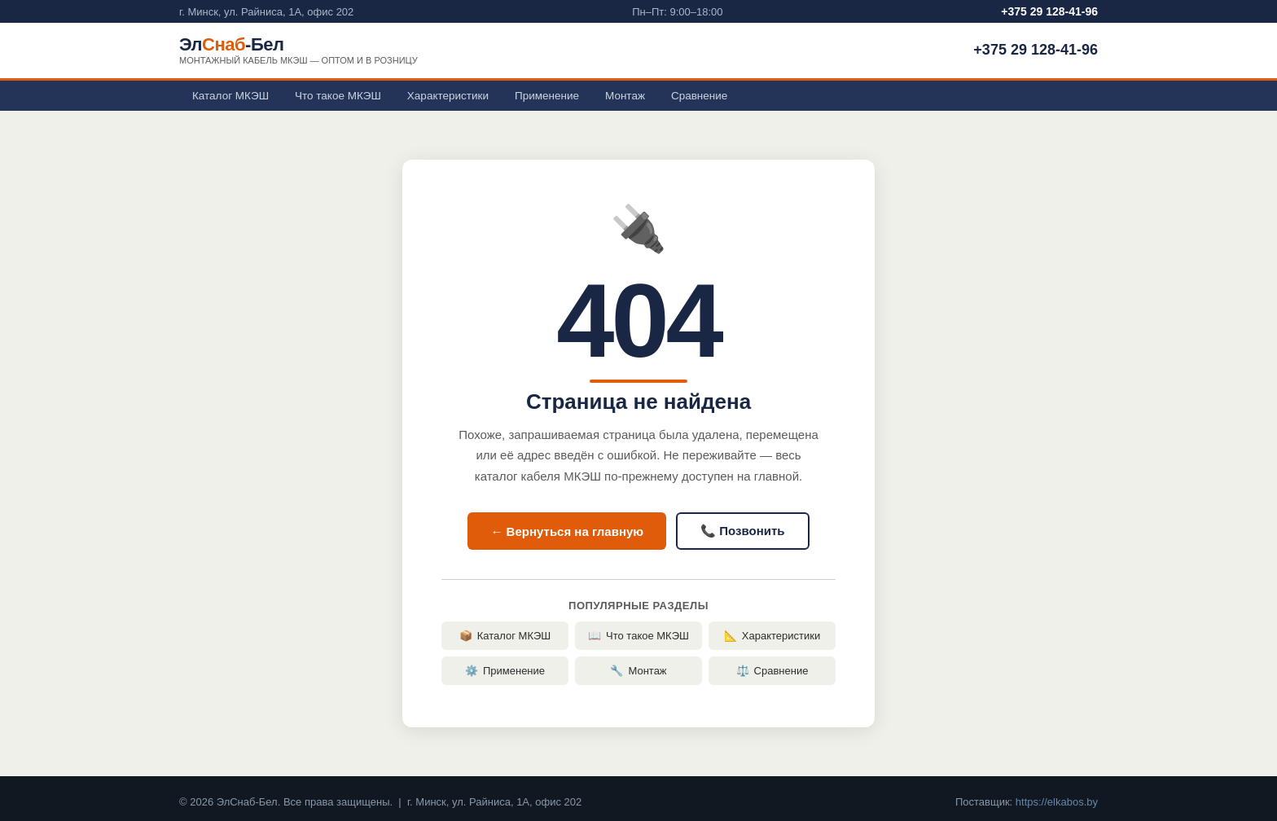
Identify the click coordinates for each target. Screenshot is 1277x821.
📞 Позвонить (742, 531)
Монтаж (625, 96)
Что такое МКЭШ (338, 96)
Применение (547, 96)
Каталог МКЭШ (230, 96)
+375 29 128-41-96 (1049, 11)
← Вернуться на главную (566, 531)
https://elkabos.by (1057, 802)
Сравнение (699, 96)
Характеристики (448, 96)
